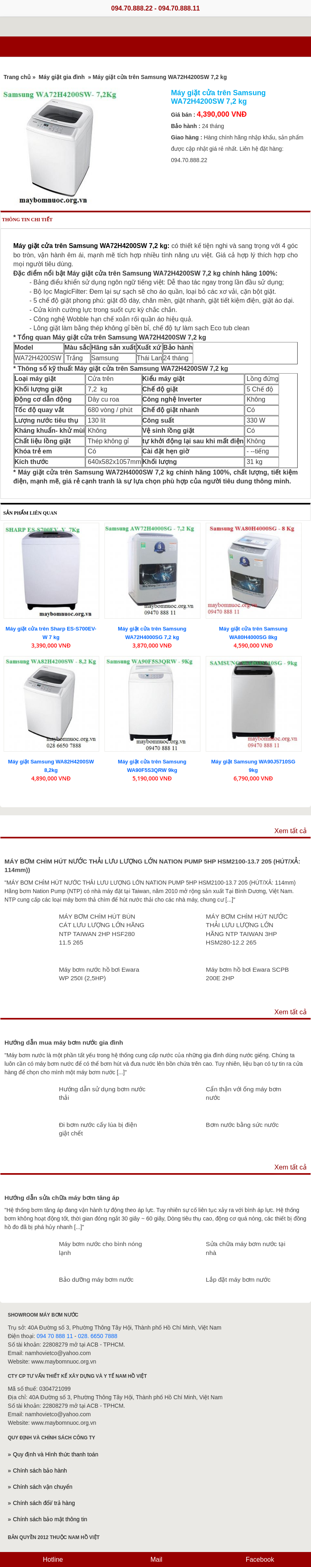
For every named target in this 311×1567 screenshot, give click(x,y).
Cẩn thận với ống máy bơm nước (243, 1093)
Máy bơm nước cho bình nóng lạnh (100, 1248)
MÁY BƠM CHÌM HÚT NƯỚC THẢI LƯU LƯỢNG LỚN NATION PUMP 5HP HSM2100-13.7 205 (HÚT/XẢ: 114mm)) (152, 866)
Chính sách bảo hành (40, 1470)
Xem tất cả (290, 831)
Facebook (259, 1559)
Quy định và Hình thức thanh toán (55, 1454)
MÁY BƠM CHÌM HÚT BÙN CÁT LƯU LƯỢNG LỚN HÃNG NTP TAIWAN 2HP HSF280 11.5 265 (101, 929)
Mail (155, 1559)
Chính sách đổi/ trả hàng (44, 1503)
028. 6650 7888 (97, 1336)
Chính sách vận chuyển (42, 1487)
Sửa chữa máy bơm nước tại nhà (245, 1248)
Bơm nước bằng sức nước (242, 1124)
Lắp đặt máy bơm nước (238, 1279)
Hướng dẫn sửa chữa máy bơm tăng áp (61, 1197)
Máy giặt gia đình (62, 77)
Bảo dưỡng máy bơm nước (96, 1279)
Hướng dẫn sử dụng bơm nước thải (102, 1093)
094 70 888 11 (54, 1336)
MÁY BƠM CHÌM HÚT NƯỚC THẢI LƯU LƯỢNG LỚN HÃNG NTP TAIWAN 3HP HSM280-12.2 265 (247, 929)
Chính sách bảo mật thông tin (50, 1519)
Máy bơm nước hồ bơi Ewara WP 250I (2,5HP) (99, 974)
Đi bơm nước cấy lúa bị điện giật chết (98, 1129)
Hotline (52, 1559)
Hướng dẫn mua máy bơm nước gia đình (63, 1042)
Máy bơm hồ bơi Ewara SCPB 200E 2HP (247, 974)
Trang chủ (17, 77)
